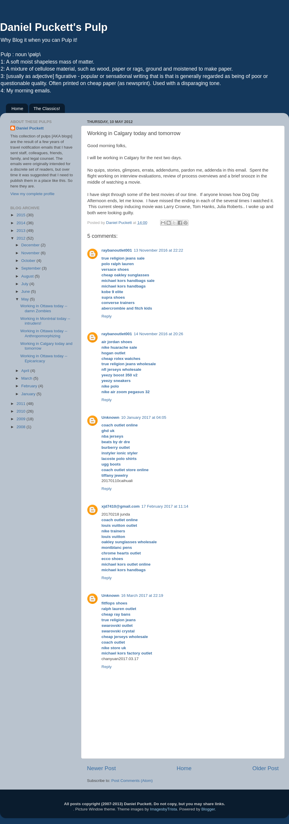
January (29, 394)
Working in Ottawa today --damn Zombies (44, 308)
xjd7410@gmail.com (120, 506)
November (31, 253)
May (25, 299)
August (28, 276)
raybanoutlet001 (116, 250)
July (25, 284)
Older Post (265, 768)
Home (17, 108)
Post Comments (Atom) (132, 780)
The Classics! (47, 108)
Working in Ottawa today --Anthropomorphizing (44, 333)
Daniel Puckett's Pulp (54, 27)
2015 (22, 215)
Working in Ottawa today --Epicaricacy (44, 358)
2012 (22, 238)
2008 (22, 427)
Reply (106, 316)
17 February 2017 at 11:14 (164, 506)
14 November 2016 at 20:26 (158, 334)
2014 (22, 223)
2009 (22, 419)
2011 (22, 403)
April (25, 370)
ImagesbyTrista (163, 809)
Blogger (208, 809)
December (31, 245)
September (31, 268)
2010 (22, 411)
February (29, 386)
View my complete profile (32, 194)
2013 (22, 230)
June (26, 291)
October (29, 260)
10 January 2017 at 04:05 (143, 417)
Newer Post (101, 768)
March (27, 378)
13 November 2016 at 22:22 (158, 250)
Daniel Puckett (30, 128)
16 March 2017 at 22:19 (142, 595)
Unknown (110, 417)
